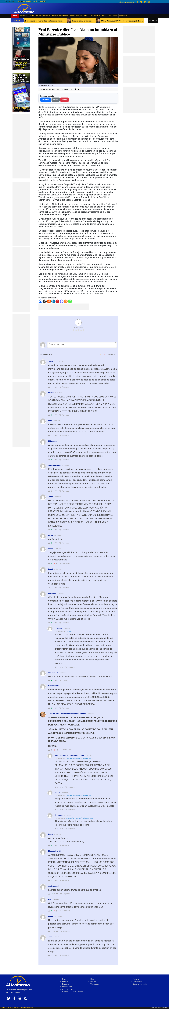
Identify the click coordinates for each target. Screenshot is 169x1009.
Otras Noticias (24, 16)
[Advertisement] (21, 146)
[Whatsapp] (70, 301)
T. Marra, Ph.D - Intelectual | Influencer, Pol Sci (79, 758)
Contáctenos (123, 16)
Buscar (154, 20)
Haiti (109, 16)
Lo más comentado (94, 16)
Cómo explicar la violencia (103, 21)
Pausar (55, 100)
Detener (64, 100)
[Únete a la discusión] (82, 345)
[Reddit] (49, 301)
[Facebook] (40, 301)
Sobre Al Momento (140, 984)
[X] (45, 301)
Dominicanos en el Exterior (60, 16)
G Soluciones (163, 1007)
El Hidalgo (69, 631)
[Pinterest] (57, 301)
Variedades (84, 16)
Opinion (104, 16)
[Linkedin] (53, 301)
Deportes (38, 16)
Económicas (46, 16)
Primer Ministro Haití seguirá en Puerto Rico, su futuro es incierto (59, 21)
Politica (32, 16)
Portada (65, 979)
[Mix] (66, 301)
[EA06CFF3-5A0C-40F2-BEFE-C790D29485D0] (21, 48)
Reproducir (45, 100)
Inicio (15, 16)
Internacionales (74, 16)
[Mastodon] (61, 301)
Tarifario (115, 16)
